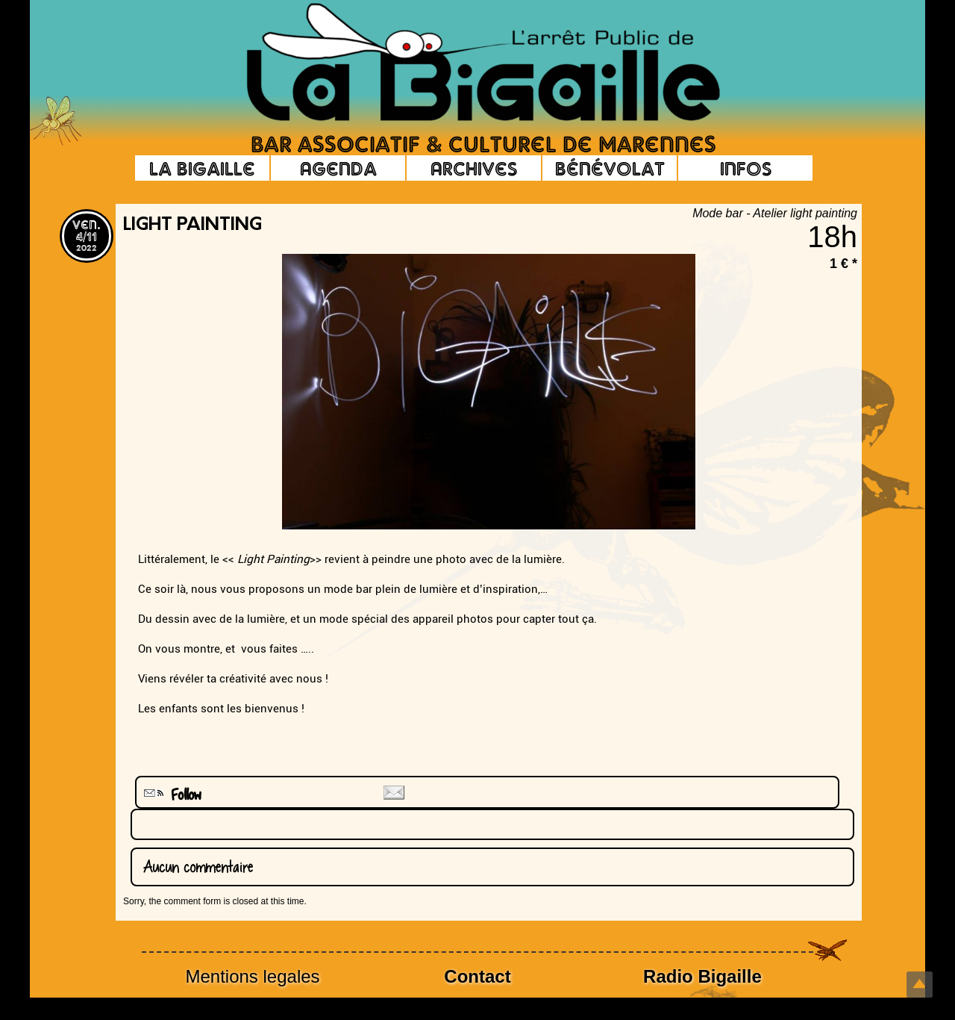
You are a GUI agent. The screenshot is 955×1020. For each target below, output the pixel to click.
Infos (745, 168)
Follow (171, 794)
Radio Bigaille (702, 976)
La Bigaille (202, 168)
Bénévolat (610, 168)
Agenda (338, 168)
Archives (473, 168)
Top (920, 984)
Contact (477, 976)
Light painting (192, 225)
